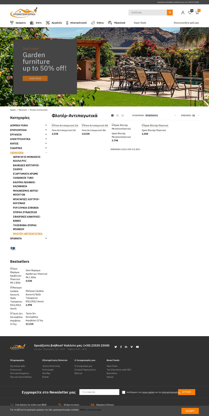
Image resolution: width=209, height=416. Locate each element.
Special (110, 367)
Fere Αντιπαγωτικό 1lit (64, 153)
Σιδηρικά (16, 148)
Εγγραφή (186, 382)
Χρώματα (16, 238)
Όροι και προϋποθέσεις (21, 367)
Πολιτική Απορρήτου (19, 363)
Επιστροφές (48, 359)
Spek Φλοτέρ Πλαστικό (154, 153)
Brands (45, 367)
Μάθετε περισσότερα (90, 409)
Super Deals (112, 356)
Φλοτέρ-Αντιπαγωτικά (27, 233)
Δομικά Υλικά (19, 125)
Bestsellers (112, 363)
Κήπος (14, 143)
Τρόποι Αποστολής (51, 356)
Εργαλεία (16, 134)
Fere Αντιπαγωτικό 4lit (94, 153)
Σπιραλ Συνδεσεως (25, 212)
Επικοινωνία (16, 359)
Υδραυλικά (17, 152)
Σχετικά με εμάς (17, 356)
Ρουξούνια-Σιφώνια (26, 207)
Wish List (78, 363)
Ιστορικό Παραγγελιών (85, 359)
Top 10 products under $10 (119, 359)
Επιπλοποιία (18, 130)
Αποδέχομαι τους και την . (154, 382)
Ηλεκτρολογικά (20, 139)
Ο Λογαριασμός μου (83, 356)
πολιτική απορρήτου (171, 382)
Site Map (46, 363)
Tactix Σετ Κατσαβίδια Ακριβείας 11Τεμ (34, 307)
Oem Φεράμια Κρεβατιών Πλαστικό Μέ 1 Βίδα (36, 272)
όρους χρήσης (148, 382)
